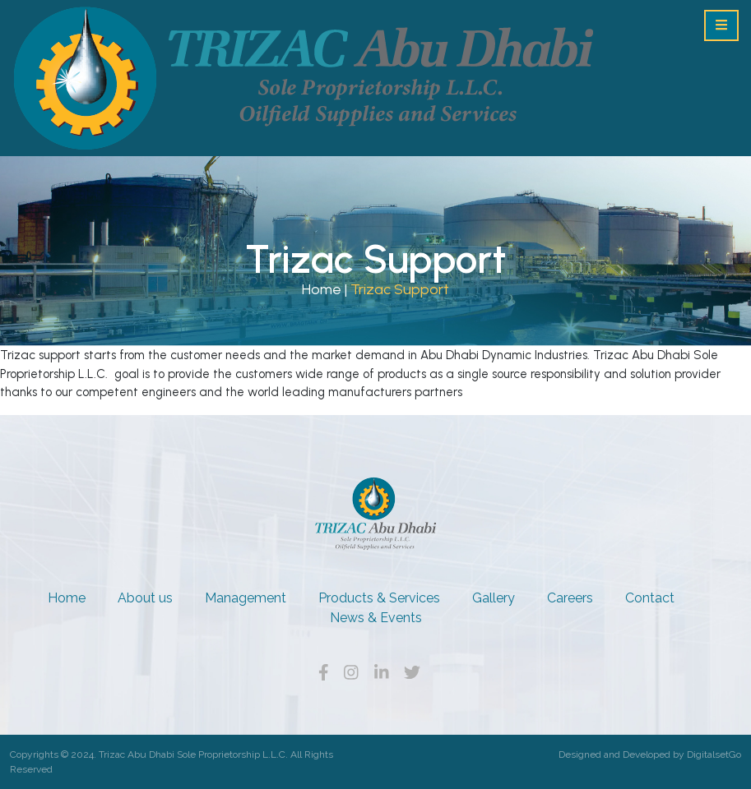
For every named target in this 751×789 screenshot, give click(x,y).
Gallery (493, 598)
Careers (570, 598)
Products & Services (379, 598)
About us (145, 598)
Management (245, 598)
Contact (650, 598)
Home (321, 289)
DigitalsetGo (714, 754)
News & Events (376, 617)
